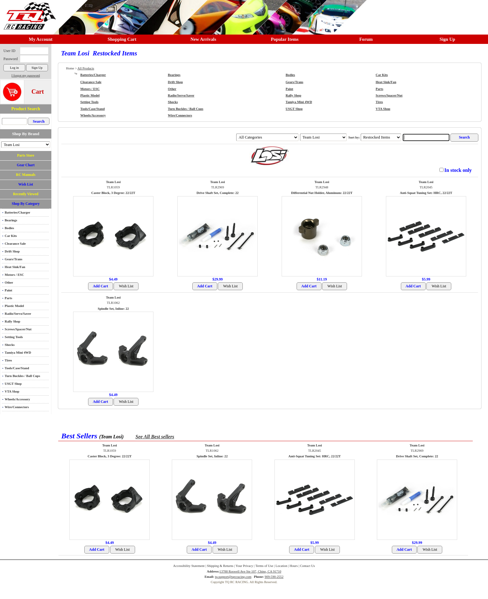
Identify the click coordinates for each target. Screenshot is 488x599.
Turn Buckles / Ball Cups (22, 376)
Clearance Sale (15, 243)
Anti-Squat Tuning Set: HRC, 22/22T (426, 193)
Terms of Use (264, 566)
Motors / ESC (14, 274)
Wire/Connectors (17, 407)
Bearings (11, 220)
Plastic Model (14, 306)
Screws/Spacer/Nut (18, 329)
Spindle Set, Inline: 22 (113, 308)
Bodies (9, 228)
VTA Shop (12, 391)
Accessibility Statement (188, 566)
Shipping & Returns (220, 566)
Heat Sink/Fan (15, 267)
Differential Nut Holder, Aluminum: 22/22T (321, 193)
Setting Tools (14, 337)
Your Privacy (244, 566)
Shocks (10, 345)
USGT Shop (13, 383)
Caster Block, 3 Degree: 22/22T (113, 193)
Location (281, 566)
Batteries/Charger (17, 212)
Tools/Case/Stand (17, 368)
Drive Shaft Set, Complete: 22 (217, 193)
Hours (293, 566)
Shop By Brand (25, 133)
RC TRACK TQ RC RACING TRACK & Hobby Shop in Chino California (28, 13)
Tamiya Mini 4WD (18, 352)
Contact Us (307, 566)
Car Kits (11, 236)
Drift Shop (12, 251)
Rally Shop (12, 321)
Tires (8, 360)
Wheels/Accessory (17, 399)
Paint (8, 290)
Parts (8, 298)
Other (9, 282)
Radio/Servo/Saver (18, 313)
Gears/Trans (13, 259)
